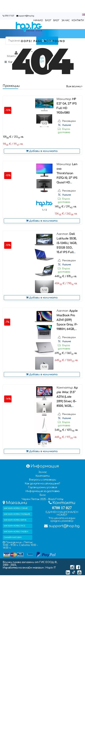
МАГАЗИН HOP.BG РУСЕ (14, 526)
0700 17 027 (9, 16)
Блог (42, 495)
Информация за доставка (42, 491)
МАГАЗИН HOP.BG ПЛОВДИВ (17, 514)
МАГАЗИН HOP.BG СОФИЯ (16, 508)
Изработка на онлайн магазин (23, 567)
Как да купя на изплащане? (42, 483)
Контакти (43, 476)
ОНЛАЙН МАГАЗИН (12, 537)
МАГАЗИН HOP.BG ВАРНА (15, 520)
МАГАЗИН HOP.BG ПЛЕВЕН (16, 532)
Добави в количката (41, 151)
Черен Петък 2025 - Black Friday (42, 499)
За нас (42, 472)
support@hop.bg (26, 16)
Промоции (11, 86)
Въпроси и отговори (42, 479)
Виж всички (74, 86)
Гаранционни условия (42, 487)
